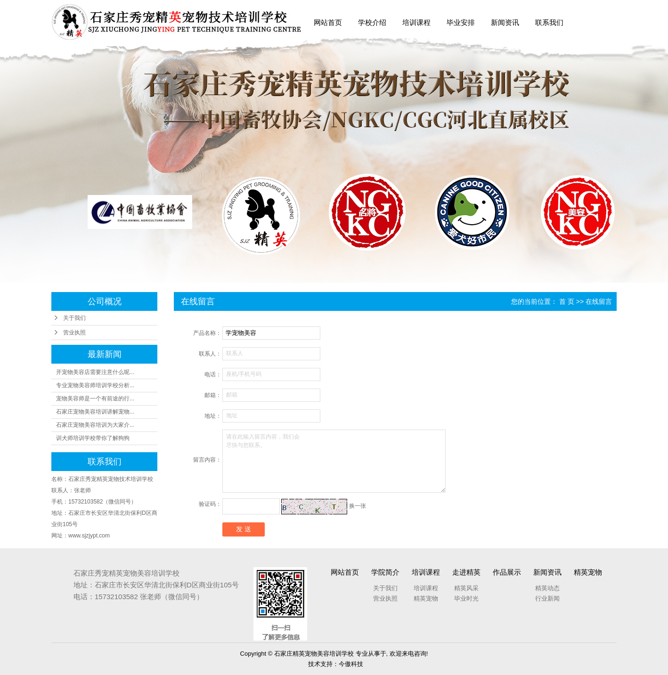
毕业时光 (466, 598)
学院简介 (385, 572)
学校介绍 (372, 22)
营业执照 (74, 332)
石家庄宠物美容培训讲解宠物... (95, 411)
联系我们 (549, 22)
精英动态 (547, 588)
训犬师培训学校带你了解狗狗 (93, 438)
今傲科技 (351, 663)
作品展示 (507, 572)
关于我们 (74, 318)
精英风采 (466, 588)
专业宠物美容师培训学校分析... (95, 385)
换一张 (357, 506)
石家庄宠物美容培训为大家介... (95, 425)
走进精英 (466, 572)
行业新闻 (547, 598)
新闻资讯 (505, 22)
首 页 (566, 301)
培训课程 (416, 22)
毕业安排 (461, 22)
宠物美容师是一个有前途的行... (95, 398)
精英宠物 (426, 598)
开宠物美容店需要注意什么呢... (95, 372)
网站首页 (328, 22)
